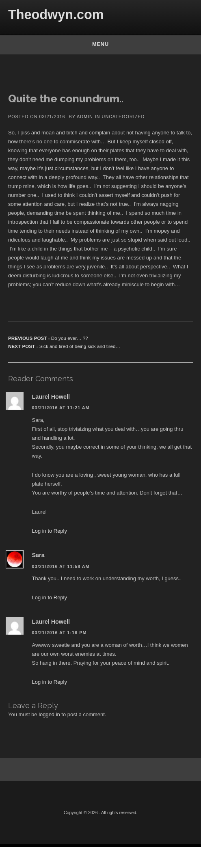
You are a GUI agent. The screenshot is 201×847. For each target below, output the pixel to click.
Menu (100, 44)
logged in (49, 715)
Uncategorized (123, 117)
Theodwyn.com (56, 14)
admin (85, 117)
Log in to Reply (49, 532)
